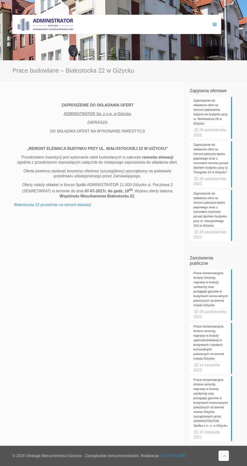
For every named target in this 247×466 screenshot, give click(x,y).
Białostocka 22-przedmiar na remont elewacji (52, 205)
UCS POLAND (173, 456)
